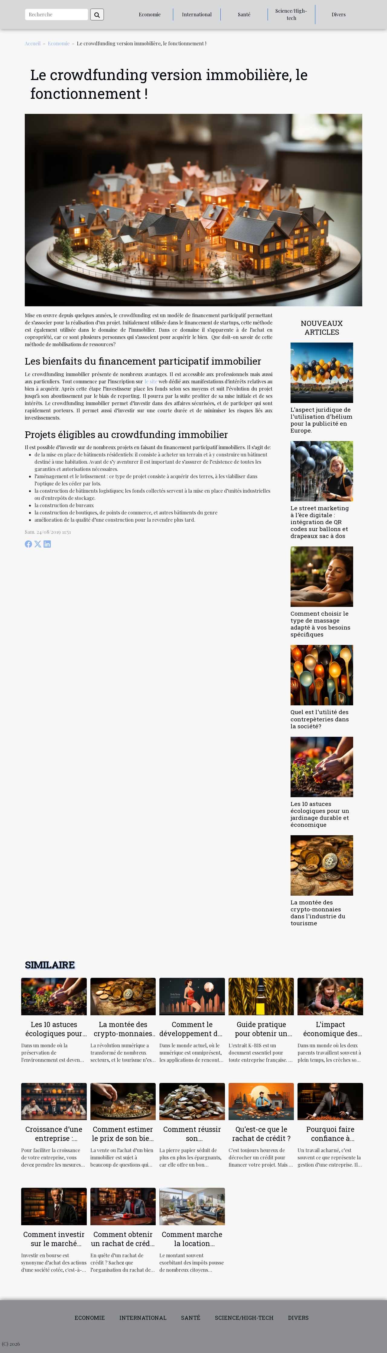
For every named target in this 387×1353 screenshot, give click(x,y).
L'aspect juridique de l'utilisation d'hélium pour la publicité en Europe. (322, 420)
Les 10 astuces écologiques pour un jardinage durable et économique (320, 814)
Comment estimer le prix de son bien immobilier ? (123, 1138)
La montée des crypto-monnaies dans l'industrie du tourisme (318, 912)
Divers (339, 14)
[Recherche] (56, 14)
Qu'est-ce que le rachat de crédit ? (261, 1134)
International (197, 14)
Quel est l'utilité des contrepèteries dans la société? (320, 719)
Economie (150, 14)
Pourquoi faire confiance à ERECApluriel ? (330, 1138)
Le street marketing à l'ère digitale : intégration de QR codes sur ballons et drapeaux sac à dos (320, 522)
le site (151, 381)
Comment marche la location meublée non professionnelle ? (192, 1248)
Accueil (33, 43)
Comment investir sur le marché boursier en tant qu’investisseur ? (54, 1248)
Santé (244, 14)
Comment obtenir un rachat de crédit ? (123, 1243)
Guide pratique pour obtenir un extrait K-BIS (261, 1033)
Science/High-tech (291, 14)
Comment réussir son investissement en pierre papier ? (192, 1143)
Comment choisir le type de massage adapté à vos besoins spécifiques (320, 624)
